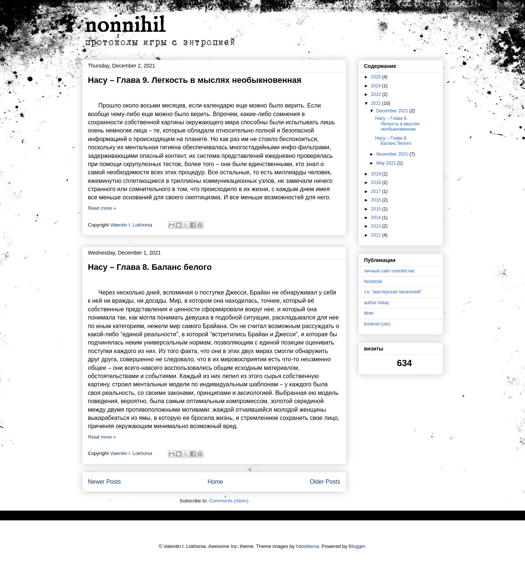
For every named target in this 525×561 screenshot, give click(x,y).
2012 (376, 235)
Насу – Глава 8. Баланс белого (150, 267)
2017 (376, 191)
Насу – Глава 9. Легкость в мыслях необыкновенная (194, 80)
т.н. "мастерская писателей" (393, 291)
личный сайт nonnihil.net (389, 271)
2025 (376, 77)
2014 (376, 217)
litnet (369, 313)
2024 (376, 85)
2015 (376, 209)
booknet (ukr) (377, 324)
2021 (376, 103)
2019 (376, 174)
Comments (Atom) (229, 501)
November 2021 (392, 154)
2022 (376, 94)
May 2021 (386, 163)
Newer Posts (104, 482)
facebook (373, 281)
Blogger (357, 546)
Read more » (102, 208)
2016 (376, 200)
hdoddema (307, 546)
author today (376, 302)
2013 (376, 226)
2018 (376, 182)
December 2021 (392, 110)
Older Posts (325, 482)
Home (215, 482)
